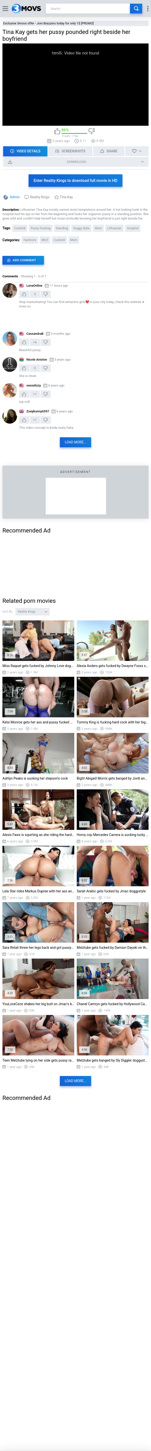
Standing (62, 228)
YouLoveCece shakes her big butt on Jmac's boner (38, 1004)
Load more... (75, 442)
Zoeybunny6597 (37, 411)
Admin (15, 197)
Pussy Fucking (41, 228)
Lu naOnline (34, 285)
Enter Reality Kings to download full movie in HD (75, 180)
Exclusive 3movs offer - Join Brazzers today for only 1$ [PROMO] (48, 23)
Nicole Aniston (36, 359)
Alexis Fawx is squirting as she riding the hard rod (38, 835)
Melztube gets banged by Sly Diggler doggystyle (113, 1060)
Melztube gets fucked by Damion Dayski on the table (113, 948)
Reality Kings (39, 197)
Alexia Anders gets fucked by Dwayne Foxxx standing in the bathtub (113, 666)
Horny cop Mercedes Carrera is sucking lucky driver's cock (113, 835)
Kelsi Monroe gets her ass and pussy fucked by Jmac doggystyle (38, 722)
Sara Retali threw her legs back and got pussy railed (38, 948)
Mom (98, 228)
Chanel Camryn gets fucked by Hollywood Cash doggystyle (113, 1004)
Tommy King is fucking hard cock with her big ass (113, 722)
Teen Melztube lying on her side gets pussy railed (38, 1060)
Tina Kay (66, 197)
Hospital (133, 228)
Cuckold (19, 228)
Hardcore (29, 240)
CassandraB (34, 333)
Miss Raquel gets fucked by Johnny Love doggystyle (38, 666)
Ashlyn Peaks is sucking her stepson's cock (35, 778)
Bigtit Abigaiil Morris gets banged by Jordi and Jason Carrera (113, 778)
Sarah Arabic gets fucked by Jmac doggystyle (111, 891)
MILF (45, 240)
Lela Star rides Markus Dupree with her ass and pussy (38, 891)
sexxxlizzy (33, 385)
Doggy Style (81, 228)
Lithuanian (114, 228)
